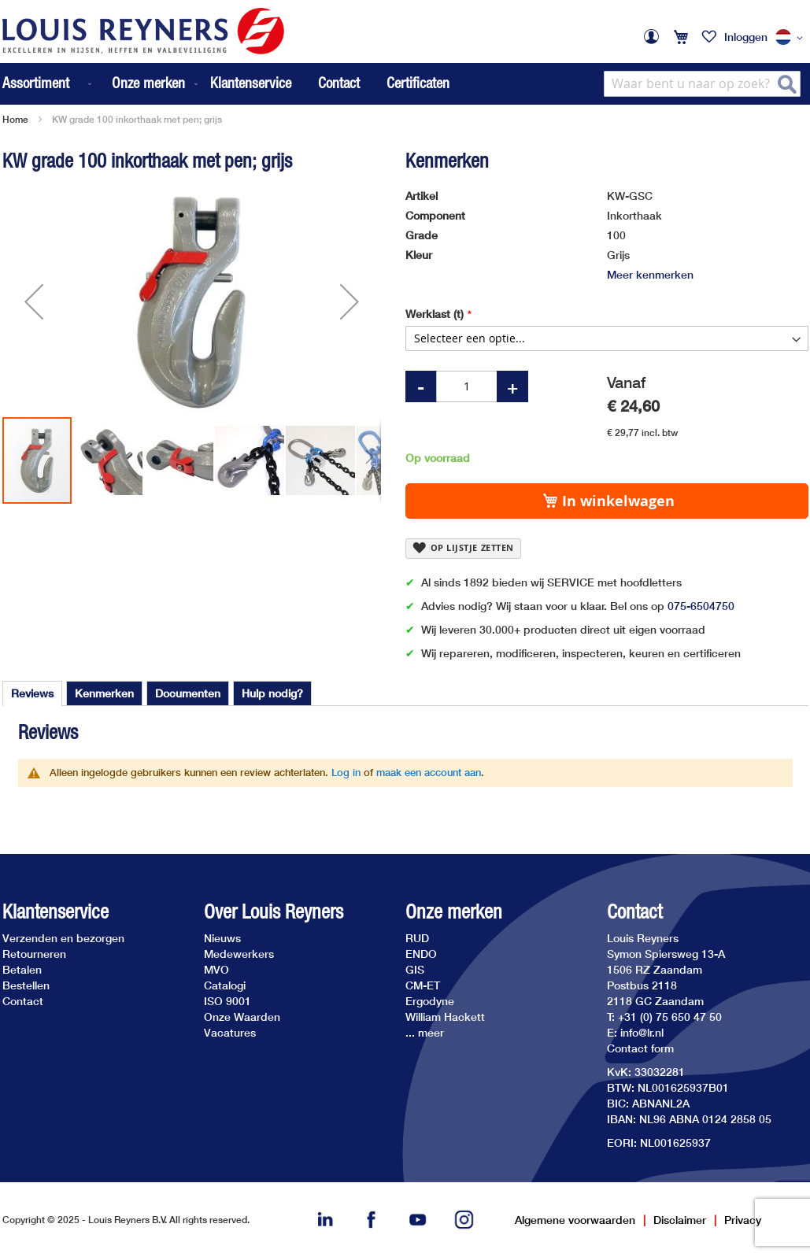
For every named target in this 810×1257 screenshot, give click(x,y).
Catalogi (225, 985)
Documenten (187, 693)
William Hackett (445, 1016)
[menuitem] (48, 84)
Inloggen (745, 36)
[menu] (101, 84)
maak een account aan (428, 772)
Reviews (32, 693)
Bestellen (26, 985)
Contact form (640, 1048)
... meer (424, 1032)
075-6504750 (701, 605)
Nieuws (222, 938)
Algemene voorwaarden (575, 1219)
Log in (346, 772)
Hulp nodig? (272, 693)
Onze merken (453, 911)
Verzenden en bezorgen (63, 938)
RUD (417, 938)
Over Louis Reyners (273, 911)
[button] (791, 37)
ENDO (421, 953)
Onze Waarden (242, 1016)
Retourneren (34, 953)
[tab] (32, 693)
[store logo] (143, 31)
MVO (216, 969)
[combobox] (702, 84)
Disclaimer (679, 1219)
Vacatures (230, 1032)
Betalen (22, 969)
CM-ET (422, 985)
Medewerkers (239, 953)
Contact (339, 82)
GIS (414, 969)
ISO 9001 (227, 1000)
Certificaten (418, 82)
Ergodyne (429, 1000)
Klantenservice (250, 82)
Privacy (742, 1219)
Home (15, 119)
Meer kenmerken (650, 274)
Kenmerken (104, 693)
